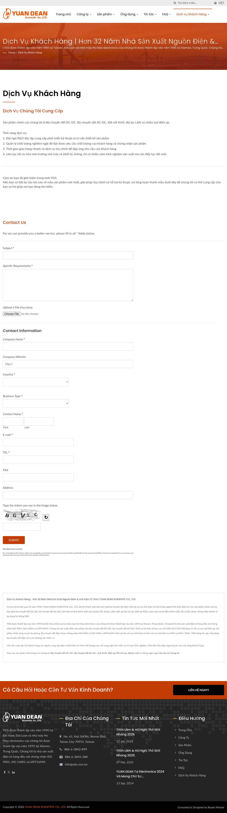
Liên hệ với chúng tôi (169, 653)
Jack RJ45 (102, 653)
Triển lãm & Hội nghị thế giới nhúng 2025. (138, 752)
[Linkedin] (13, 772)
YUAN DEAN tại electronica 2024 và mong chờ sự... (140, 773)
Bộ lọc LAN (133, 653)
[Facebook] (4, 772)
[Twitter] (8, 772)
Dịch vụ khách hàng (192, 14)
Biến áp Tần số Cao (117, 653)
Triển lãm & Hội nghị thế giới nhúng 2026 (138, 731)
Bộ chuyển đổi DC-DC (62, 653)
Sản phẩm (106, 14)
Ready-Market (216, 807)
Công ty (84, 14)
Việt (221, 3)
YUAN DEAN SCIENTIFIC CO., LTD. (45, 806)
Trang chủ (63, 14)
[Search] (194, 3)
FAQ (166, 14)
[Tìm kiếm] (175, 3)
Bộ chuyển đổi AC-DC (85, 653)
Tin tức (150, 14)
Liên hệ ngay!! (198, 690)
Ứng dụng (129, 14)
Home (11, 52)
